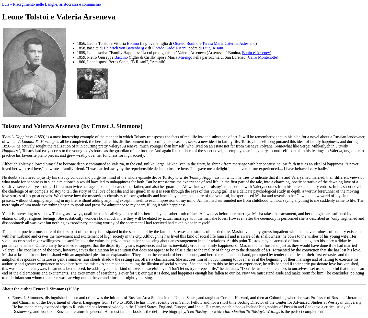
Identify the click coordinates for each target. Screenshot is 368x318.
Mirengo (185, 57)
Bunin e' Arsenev (256, 52)
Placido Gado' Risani (169, 48)
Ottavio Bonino (185, 43)
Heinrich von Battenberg (124, 48)
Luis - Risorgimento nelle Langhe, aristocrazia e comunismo (51, 4)
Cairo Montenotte (262, 57)
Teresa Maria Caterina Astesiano (228, 43)
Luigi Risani (213, 48)
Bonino (133, 43)
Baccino (121, 57)
